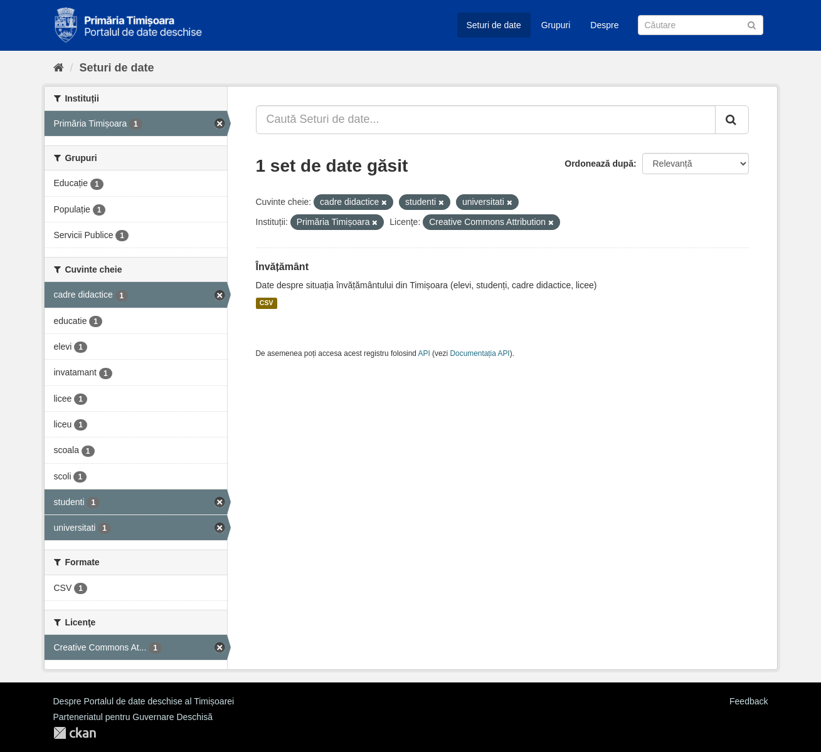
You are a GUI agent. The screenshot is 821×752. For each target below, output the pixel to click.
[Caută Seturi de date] (700, 25)
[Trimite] (751, 24)
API (424, 353)
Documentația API (480, 353)
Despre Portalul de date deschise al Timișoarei (144, 701)
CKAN (74, 732)
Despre (604, 25)
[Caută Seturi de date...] (486, 119)
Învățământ (282, 266)
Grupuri (556, 25)
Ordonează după (598, 164)
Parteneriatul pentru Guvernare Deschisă (133, 717)
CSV (266, 303)
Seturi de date (494, 25)
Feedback (748, 701)
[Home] (58, 67)
